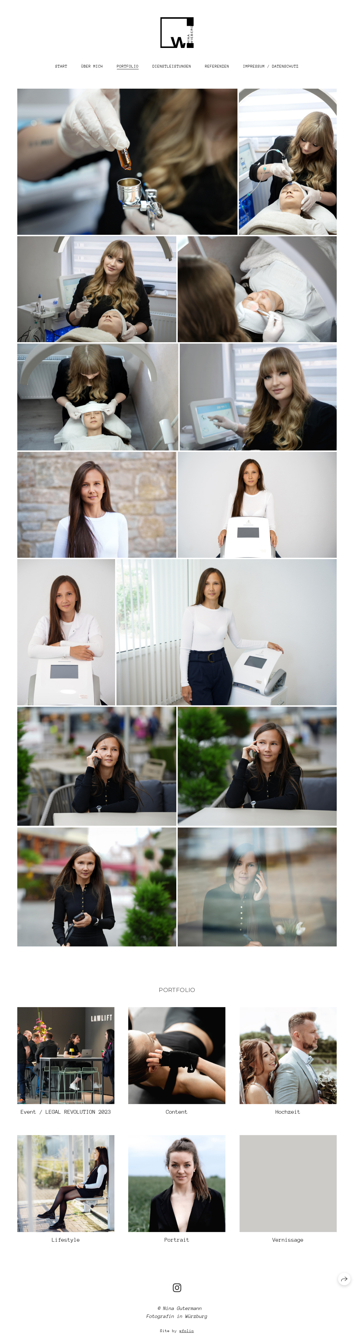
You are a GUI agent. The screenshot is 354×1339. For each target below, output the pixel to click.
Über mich (92, 66)
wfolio (186, 1336)
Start (61, 66)
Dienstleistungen (171, 66)
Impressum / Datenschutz (271, 66)
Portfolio (128, 66)
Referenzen (217, 66)
